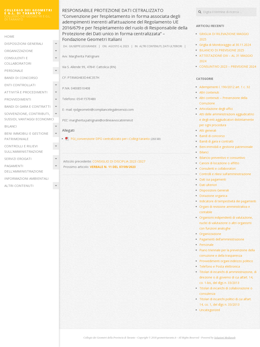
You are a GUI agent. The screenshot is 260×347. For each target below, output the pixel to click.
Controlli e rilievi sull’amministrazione (23, 149)
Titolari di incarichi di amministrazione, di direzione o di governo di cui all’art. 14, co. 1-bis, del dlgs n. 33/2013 (228, 277)
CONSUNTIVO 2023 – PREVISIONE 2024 (227, 66)
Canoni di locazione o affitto (219, 163)
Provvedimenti (17, 99)
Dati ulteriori (172, 46)
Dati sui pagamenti (212, 179)
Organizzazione (18, 51)
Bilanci (10, 126)
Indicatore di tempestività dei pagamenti (227, 201)
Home (9, 36)
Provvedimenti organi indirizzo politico (226, 261)
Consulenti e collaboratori (17, 60)
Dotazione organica (213, 196)
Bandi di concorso (21, 77)
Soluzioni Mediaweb (225, 337)
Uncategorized (209, 310)
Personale (13, 70)
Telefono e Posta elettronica (219, 266)
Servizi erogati (18, 158)
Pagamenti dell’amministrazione (23, 168)
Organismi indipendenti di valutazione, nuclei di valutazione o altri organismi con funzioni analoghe (226, 222)
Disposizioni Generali (23, 43)
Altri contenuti (19, 185)
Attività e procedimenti (26, 92)
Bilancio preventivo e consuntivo (222, 158)
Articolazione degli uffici (216, 109)
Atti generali (207, 130)
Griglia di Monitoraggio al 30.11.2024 (225, 45)
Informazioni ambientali (26, 178)
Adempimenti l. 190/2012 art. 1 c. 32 (224, 87)
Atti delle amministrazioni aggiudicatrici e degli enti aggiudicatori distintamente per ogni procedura (226, 119)
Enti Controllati (20, 85)
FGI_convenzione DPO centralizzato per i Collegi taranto (110, 139)
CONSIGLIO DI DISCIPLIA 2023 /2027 (118, 161)
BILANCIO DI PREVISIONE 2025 (221, 50)
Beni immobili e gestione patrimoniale (26, 136)
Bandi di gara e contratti (27, 106)
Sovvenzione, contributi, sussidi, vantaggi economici (29, 116)
